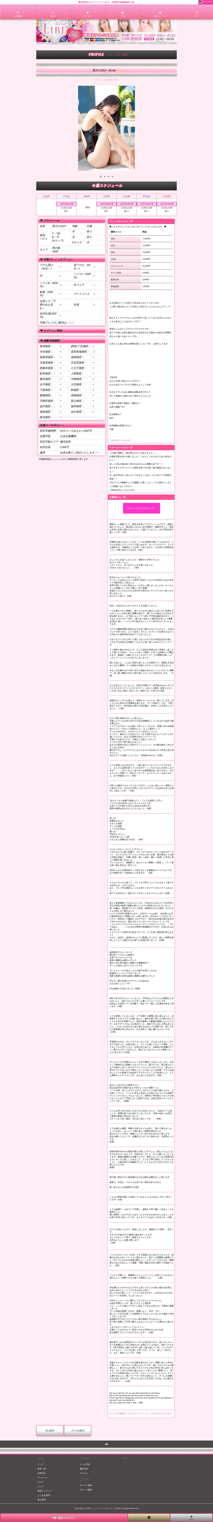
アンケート (42, 1478)
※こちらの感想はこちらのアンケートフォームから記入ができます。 (141, 1413)
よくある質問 (43, 1495)
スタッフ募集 (85, 1490)
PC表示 (49, 1430)
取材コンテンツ (44, 1491)
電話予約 (83, 1469)
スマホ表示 (77, 1430)
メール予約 (84, 1464)
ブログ (40, 1482)
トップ (40, 1464)
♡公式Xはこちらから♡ (120, 440)
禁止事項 (41, 1500)
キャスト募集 (85, 1485)
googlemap (56, 459)
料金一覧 (41, 1469)
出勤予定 (41, 1473)
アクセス (83, 1473)
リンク (40, 1486)
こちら (70, 322)
